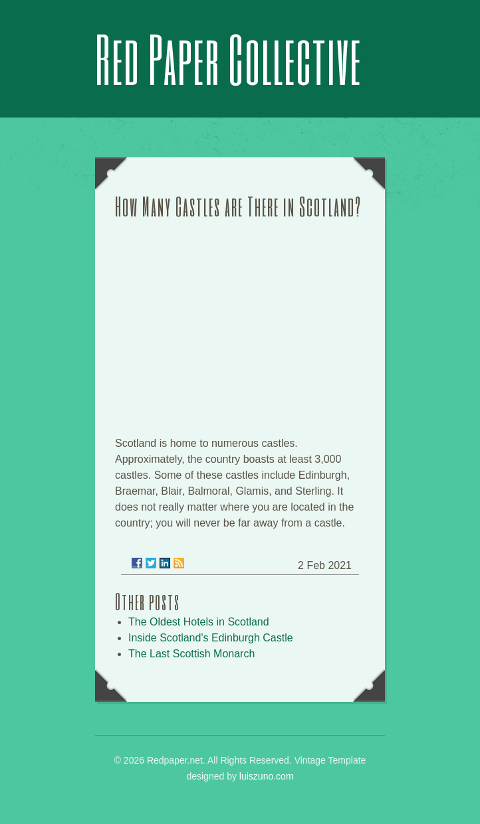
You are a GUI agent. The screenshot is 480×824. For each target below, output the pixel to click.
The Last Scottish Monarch (191, 653)
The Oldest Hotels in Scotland (198, 621)
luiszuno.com (266, 776)
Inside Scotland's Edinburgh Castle (210, 637)
